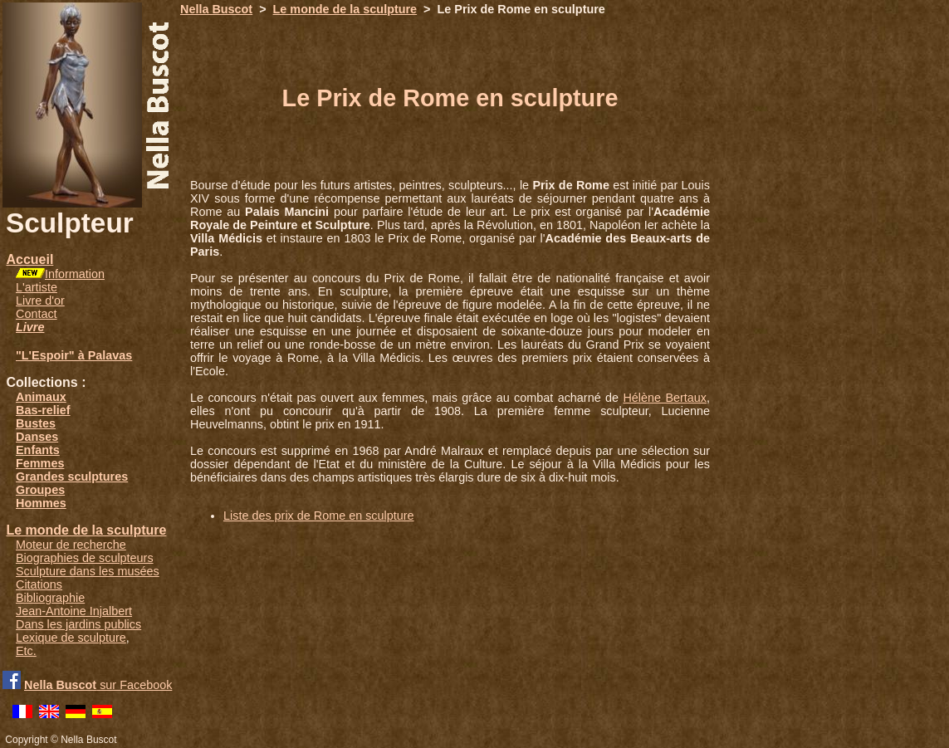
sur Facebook (98, 685)
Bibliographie (50, 597)
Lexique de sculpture (71, 637)
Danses (37, 436)
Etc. (26, 651)
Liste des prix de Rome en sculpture (318, 515)
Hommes (41, 503)
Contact (36, 313)
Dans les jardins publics (78, 624)
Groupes (40, 489)
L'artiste (36, 287)
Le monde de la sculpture (86, 530)
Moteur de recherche (71, 544)
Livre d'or (40, 300)
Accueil (29, 259)
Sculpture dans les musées (87, 571)
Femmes (40, 463)
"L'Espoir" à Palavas (74, 355)
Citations (39, 584)
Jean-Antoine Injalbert (74, 611)
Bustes (36, 423)
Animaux (41, 396)
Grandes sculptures (72, 476)
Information (75, 274)
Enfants (38, 450)
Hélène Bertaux (665, 397)
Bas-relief (43, 410)
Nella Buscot (216, 9)
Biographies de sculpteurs (85, 558)
